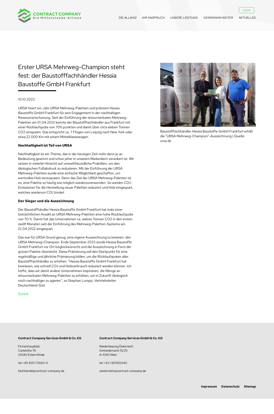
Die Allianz (128, 18)
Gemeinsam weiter (218, 18)
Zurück (23, 294)
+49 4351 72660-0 (35, 363)
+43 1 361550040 (115, 363)
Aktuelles (247, 18)
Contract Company (49, 16)
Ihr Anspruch (153, 18)
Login (247, 10)
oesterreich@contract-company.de (122, 371)
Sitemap (250, 386)
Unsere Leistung (184, 18)
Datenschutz (230, 386)
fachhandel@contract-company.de (41, 371)
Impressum (209, 386)
